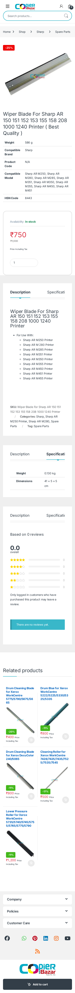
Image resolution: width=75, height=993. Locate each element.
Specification (58, 292)
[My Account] (61, 6)
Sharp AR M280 (39, 421)
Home (6, 31)
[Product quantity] (24, 263)
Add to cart (40, 984)
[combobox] (31, 15)
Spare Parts (62, 31)
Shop (22, 31)
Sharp (40, 31)
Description (20, 292)
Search (66, 15)
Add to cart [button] (31, 740)
